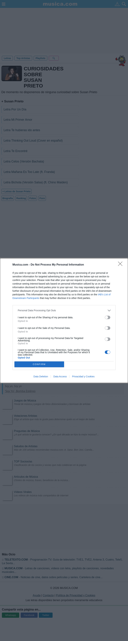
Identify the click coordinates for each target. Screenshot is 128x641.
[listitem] (64, 310)
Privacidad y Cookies (83, 376)
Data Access (60, 376)
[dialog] (64, 320)
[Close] (121, 265)
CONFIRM (39, 364)
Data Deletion (41, 376)
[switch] (107, 317)
